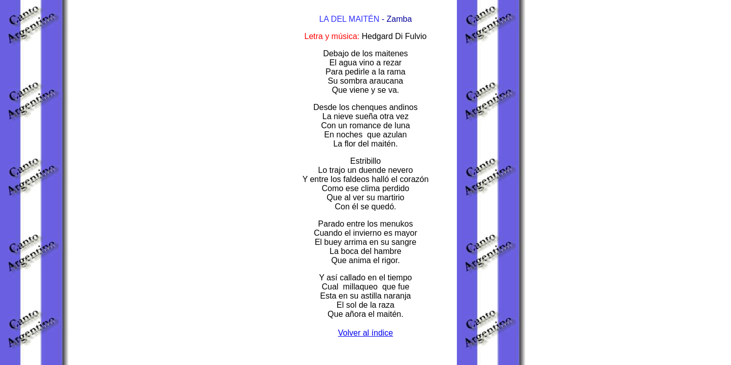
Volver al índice (365, 332)
